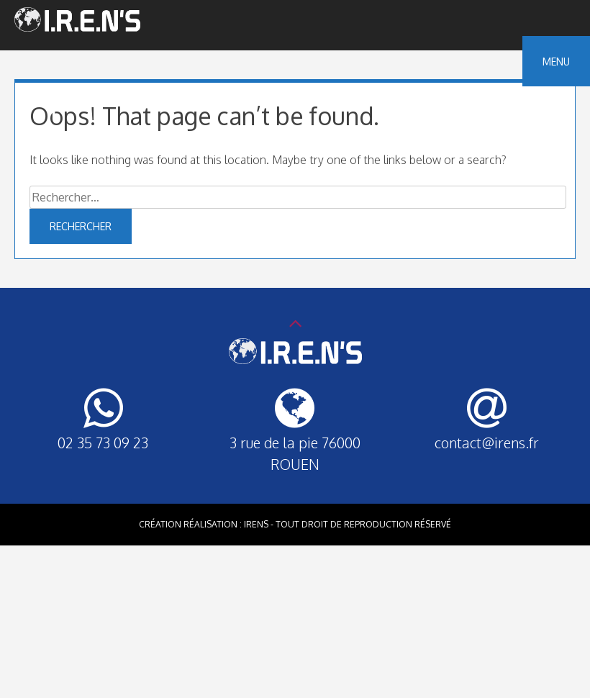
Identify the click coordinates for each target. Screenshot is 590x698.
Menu (556, 61)
